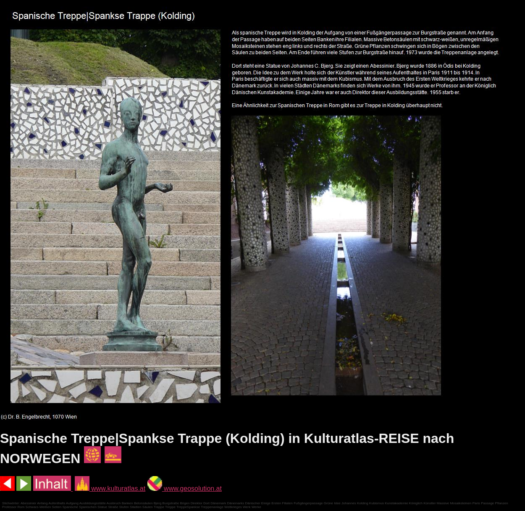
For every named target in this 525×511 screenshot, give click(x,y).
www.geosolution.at (184, 488)
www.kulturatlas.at (110, 488)
